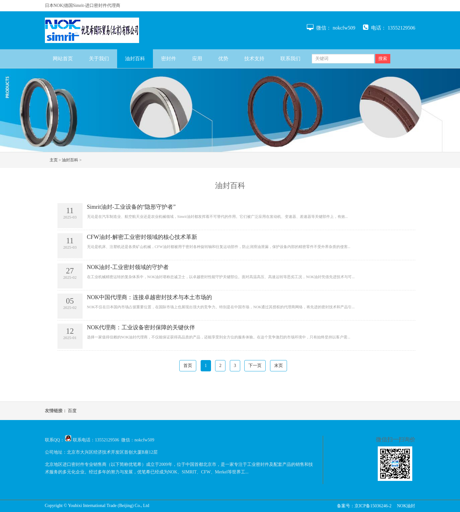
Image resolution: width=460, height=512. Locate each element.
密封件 (168, 58)
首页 (187, 365)
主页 (54, 160)
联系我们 (290, 58)
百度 (72, 410)
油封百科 (135, 58)
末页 (278, 365)
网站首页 (63, 58)
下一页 (255, 365)
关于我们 (99, 58)
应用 (197, 58)
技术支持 (254, 58)
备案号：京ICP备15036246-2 (364, 506)
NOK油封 (406, 506)
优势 (223, 58)
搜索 (382, 58)
